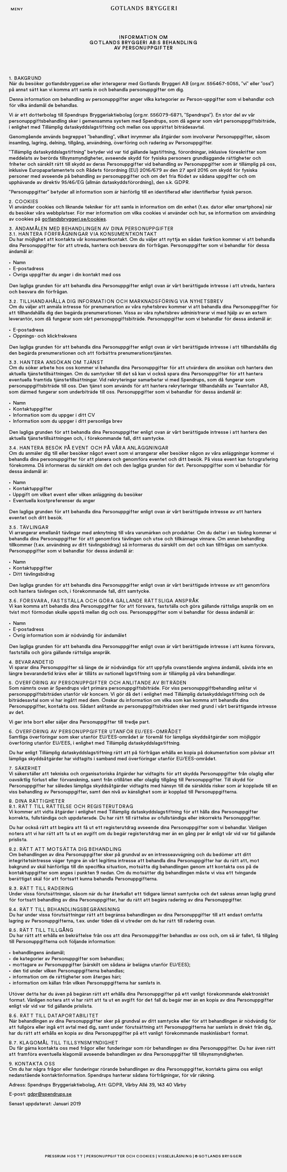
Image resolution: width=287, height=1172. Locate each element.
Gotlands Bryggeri (220, 1156)
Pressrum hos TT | (65, 1156)
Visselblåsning (175, 1156)
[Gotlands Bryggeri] (144, 9)
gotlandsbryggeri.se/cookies (74, 219)
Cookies (145, 1156)
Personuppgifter (105, 1156)
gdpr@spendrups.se (49, 1094)
